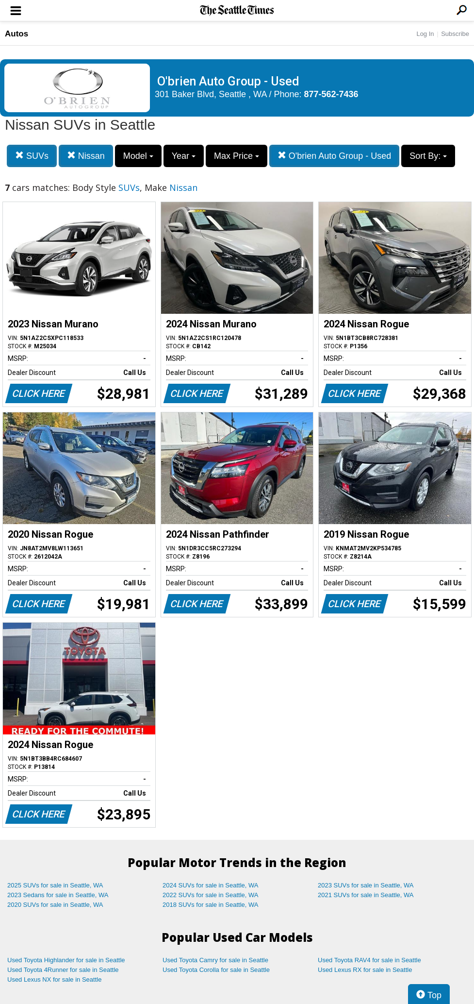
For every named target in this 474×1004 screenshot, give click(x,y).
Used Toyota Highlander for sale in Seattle (66, 960)
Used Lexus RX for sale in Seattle (365, 969)
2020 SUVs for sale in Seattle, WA (55, 904)
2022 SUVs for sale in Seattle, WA (211, 895)
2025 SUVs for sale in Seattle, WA (55, 885)
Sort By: (428, 156)
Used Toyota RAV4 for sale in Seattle (369, 960)
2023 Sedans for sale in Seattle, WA (57, 895)
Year (184, 156)
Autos (16, 33)
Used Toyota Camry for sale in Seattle (215, 960)
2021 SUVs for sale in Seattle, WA (366, 895)
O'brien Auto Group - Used (335, 156)
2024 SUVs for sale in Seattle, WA (211, 885)
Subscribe (455, 33)
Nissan (86, 156)
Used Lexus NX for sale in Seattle (54, 979)
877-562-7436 (331, 94)
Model (138, 156)
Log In (425, 33)
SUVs (32, 156)
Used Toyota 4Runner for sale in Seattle (63, 969)
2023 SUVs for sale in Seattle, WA (366, 885)
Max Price (236, 156)
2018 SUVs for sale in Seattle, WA (211, 904)
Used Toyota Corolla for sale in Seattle (216, 969)
